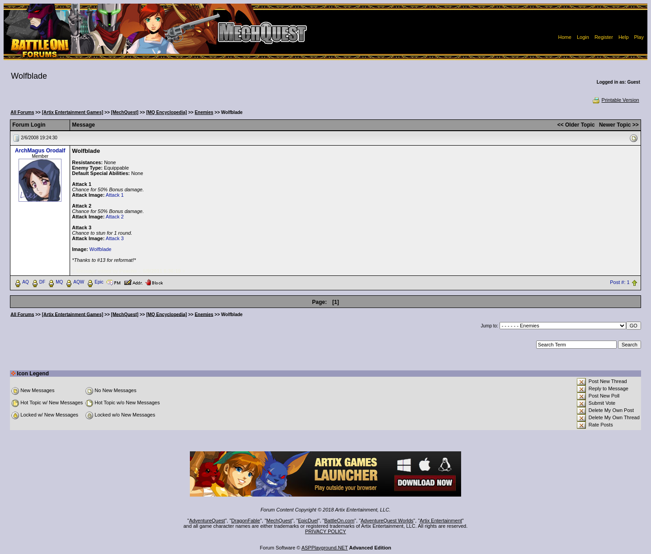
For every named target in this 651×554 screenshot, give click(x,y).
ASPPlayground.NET (325, 547)
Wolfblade (101, 249)
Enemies (204, 112)
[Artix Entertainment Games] (73, 112)
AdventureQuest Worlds (387, 520)
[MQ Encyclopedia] (166, 112)
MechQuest (279, 520)
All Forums (22, 112)
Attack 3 (115, 238)
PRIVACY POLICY (325, 531)
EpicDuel (308, 520)
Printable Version (615, 100)
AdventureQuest (207, 520)
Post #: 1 (619, 282)
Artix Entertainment (441, 520)
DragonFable (245, 520)
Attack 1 (115, 195)
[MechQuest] (125, 112)
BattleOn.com (339, 520)
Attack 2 (115, 216)
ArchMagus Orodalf (40, 150)
